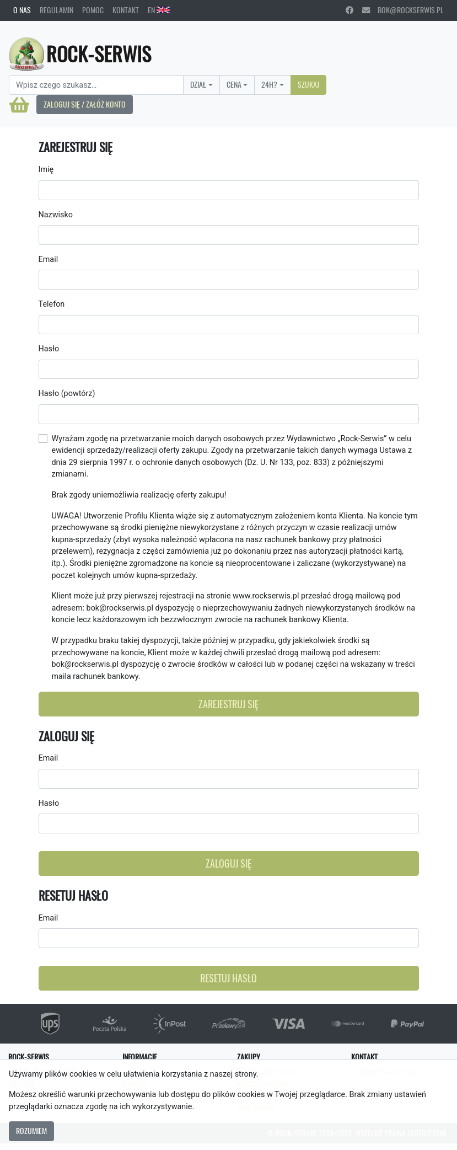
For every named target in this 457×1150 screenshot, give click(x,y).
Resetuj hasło (228, 978)
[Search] (96, 85)
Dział (198, 84)
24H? (269, 84)
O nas (22, 9)
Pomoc (93, 9)
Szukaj (308, 84)
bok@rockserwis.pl (403, 9)
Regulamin (56, 9)
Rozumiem (31, 1130)
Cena (234, 84)
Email (48, 259)
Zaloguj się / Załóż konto (85, 104)
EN (159, 9)
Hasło (49, 349)
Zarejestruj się (228, 704)
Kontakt (125, 9)
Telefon (52, 304)
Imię (46, 169)
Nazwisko (56, 215)
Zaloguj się (228, 863)
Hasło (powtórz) (67, 393)
